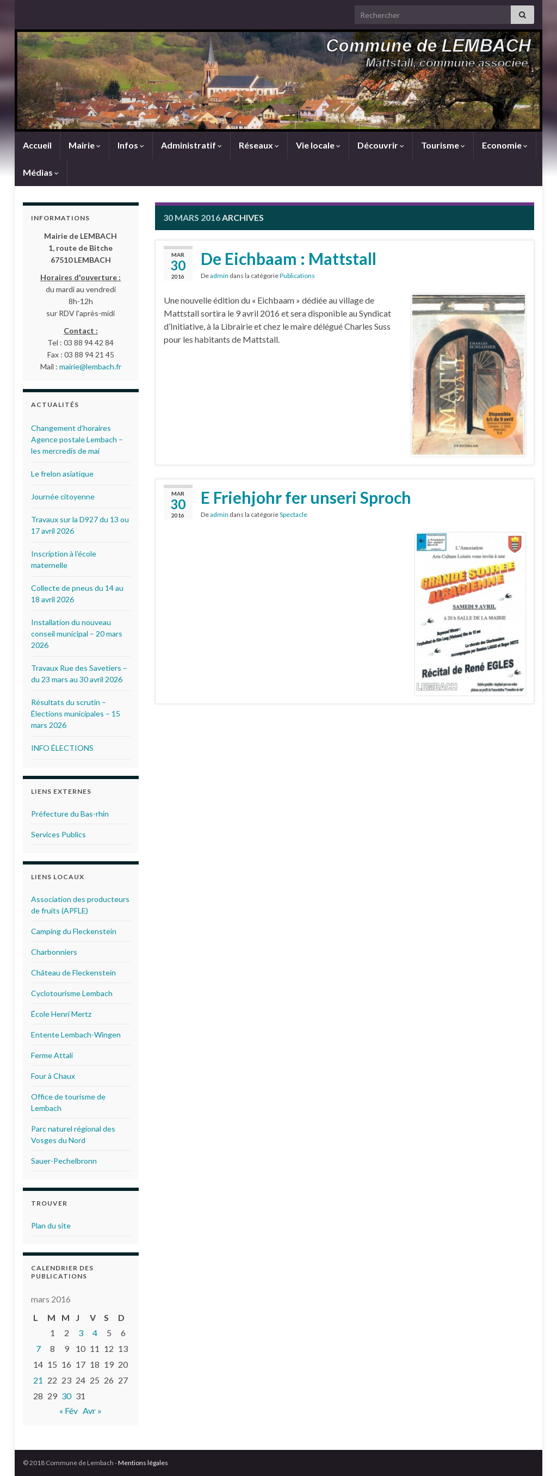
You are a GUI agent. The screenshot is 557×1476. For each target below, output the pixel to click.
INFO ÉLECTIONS (62, 747)
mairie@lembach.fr (90, 366)
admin (219, 275)
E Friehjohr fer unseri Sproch (306, 497)
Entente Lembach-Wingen (76, 1034)
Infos (130, 145)
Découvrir (380, 145)
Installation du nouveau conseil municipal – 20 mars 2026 (76, 633)
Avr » (92, 1410)
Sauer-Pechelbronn (64, 1160)
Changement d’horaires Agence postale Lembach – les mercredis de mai (77, 439)
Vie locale (318, 145)
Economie (505, 145)
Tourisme (443, 145)
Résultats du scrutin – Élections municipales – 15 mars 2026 (75, 713)
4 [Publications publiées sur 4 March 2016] (94, 1332)
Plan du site (51, 1225)
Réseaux (259, 145)
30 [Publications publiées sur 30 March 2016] (66, 1396)
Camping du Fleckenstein (73, 931)
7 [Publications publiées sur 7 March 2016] (38, 1348)
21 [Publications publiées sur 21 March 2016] (38, 1380)
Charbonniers (54, 951)
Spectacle (293, 514)
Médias (41, 172)
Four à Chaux (53, 1075)
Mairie (85, 145)
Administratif (191, 145)
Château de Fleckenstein (73, 972)
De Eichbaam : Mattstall (288, 258)
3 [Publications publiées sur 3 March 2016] (80, 1332)
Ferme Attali (52, 1055)
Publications (297, 275)
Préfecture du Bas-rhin (70, 813)
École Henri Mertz (61, 1013)
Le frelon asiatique (62, 473)
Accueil (37, 145)
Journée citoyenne (63, 496)
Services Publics (58, 834)
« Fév (68, 1410)
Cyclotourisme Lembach (72, 993)
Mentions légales (143, 1463)
